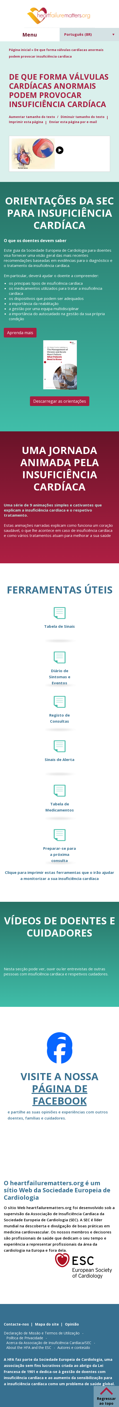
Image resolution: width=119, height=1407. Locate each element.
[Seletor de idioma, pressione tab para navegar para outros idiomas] (89, 34)
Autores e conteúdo (73, 1347)
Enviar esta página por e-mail (73, 122)
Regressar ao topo (106, 1401)
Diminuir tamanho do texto (83, 117)
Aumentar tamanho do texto (32, 117)
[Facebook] (59, 1051)
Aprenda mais (20, 332)
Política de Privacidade (24, 1337)
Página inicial (20, 50)
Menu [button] (29, 34)
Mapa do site (47, 1324)
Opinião (72, 1324)
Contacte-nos (16, 1324)
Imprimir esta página (26, 122)
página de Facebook (60, 1094)
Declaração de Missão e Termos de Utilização (42, 1333)
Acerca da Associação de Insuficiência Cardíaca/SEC (48, 1342)
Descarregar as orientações (59, 401)
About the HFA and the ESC (28, 1347)
